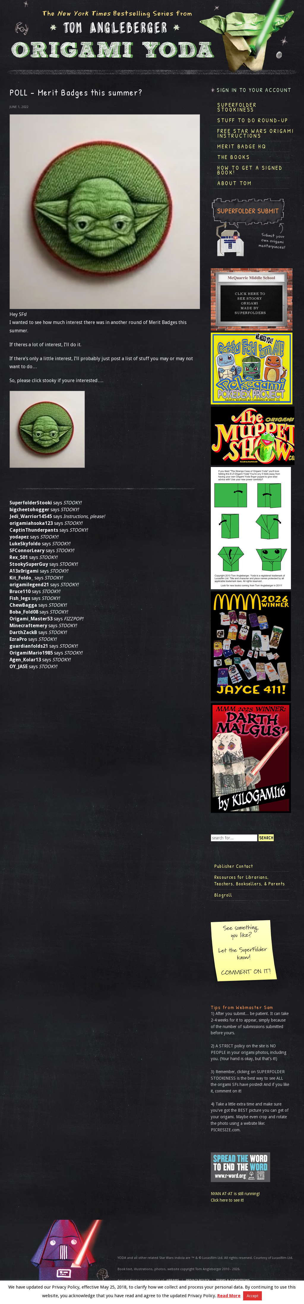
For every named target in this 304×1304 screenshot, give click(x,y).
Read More (228, 1295)
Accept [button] (252, 1296)
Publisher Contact (233, 866)
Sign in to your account (254, 90)
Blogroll (223, 895)
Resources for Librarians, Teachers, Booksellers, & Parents (249, 880)
